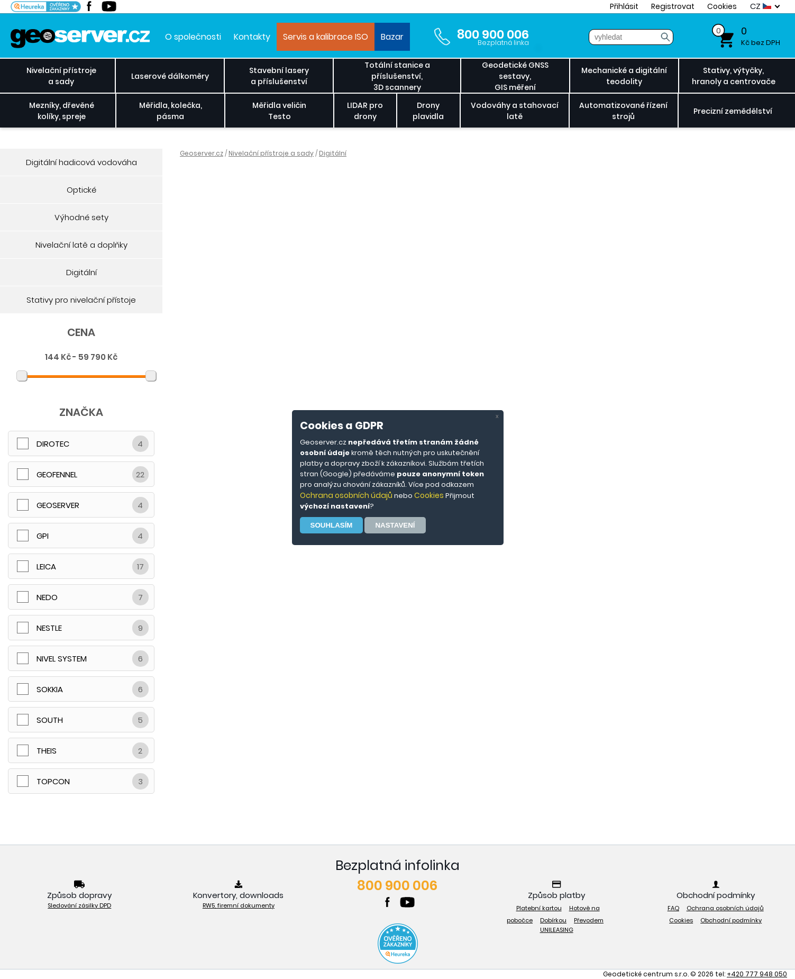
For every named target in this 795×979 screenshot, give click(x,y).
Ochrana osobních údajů (346, 495)
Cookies (429, 495)
